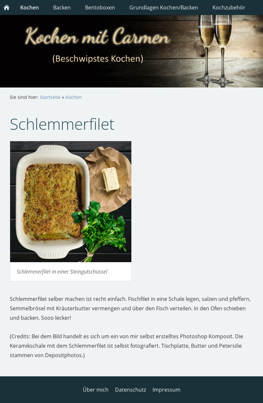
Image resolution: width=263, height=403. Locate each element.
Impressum (167, 389)
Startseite (50, 97)
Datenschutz (130, 389)
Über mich (96, 389)
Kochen (74, 97)
